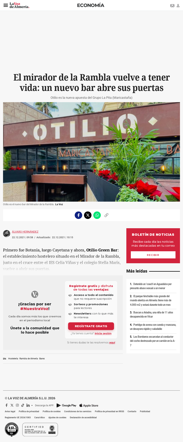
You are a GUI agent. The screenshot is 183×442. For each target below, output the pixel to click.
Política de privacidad (29, 411)
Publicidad (145, 411)
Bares (42, 358)
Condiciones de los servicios (77, 411)
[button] (6, 5)
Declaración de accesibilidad (83, 417)
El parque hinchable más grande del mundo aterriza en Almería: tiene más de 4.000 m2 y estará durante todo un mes (150, 300)
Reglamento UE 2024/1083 (18, 417)
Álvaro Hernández (25, 231)
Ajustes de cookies (57, 417)
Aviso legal (10, 411)
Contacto (132, 411)
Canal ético (39, 417)
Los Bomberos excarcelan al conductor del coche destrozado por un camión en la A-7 (152, 341)
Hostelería (13, 358)
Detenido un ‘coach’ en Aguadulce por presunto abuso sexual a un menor (150, 286)
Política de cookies (52, 411)
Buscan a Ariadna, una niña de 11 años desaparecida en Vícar (151, 314)
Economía (90, 5)
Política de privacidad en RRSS (109, 411)
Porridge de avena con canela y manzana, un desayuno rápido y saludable (153, 327)
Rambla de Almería (28, 358)
